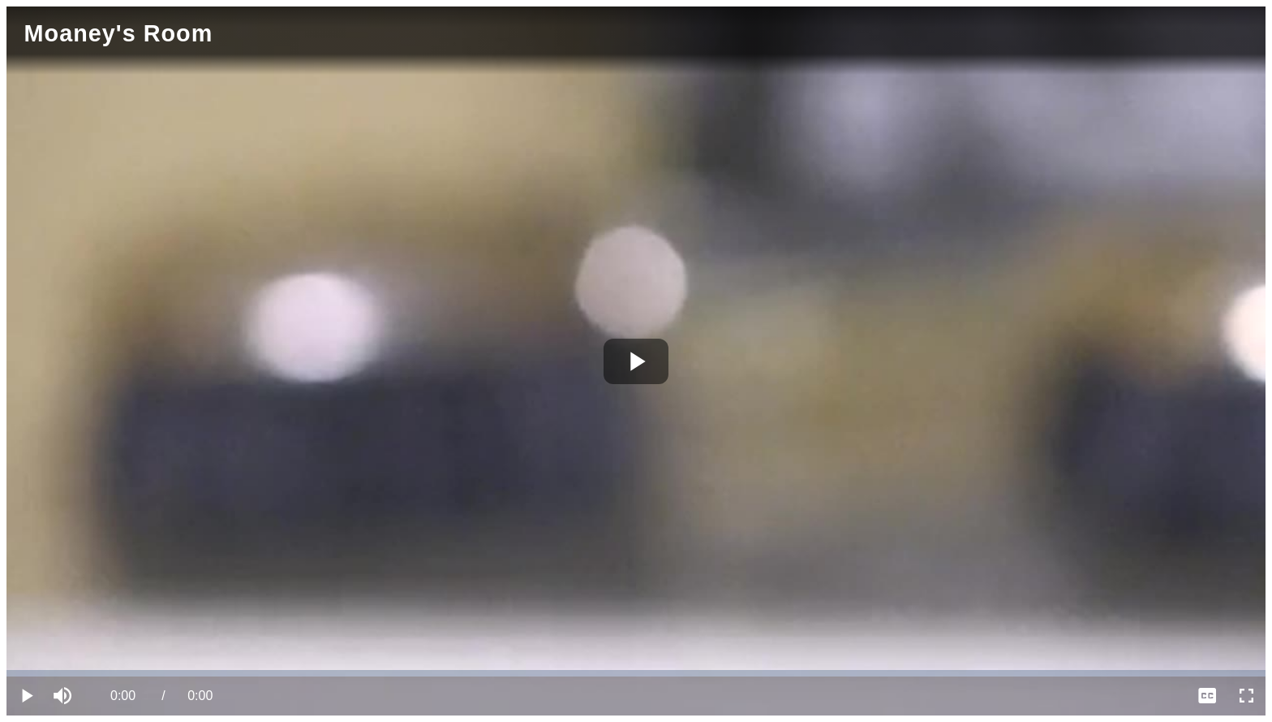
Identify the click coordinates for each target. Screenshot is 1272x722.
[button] (64, 696)
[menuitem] (1207, 696)
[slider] (636, 673)
